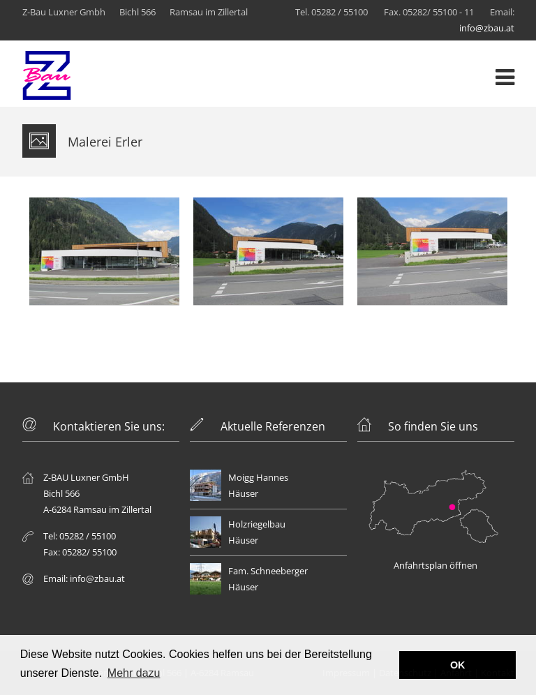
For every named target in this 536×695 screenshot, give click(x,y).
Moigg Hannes (258, 477)
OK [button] (458, 665)
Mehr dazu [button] (134, 673)
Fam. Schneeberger (268, 571)
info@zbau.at (486, 28)
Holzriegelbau (256, 524)
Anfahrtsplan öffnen (435, 565)
